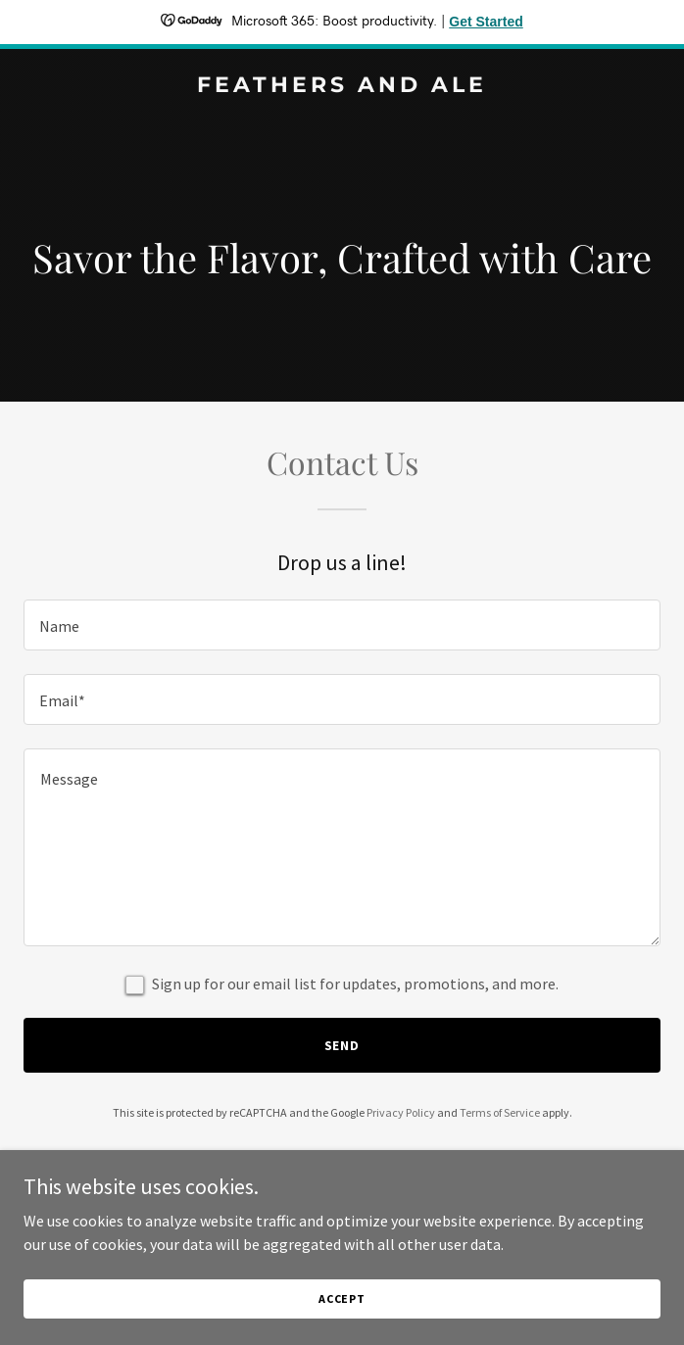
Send (342, 1045)
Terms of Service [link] (500, 1112)
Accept (342, 1298)
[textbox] (342, 625)
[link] (342, 86)
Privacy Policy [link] (400, 1112)
